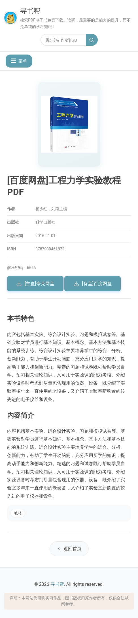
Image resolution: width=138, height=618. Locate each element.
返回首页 (69, 548)
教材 (18, 513)
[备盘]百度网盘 (92, 284)
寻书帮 (30, 11)
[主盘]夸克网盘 (35, 284)
